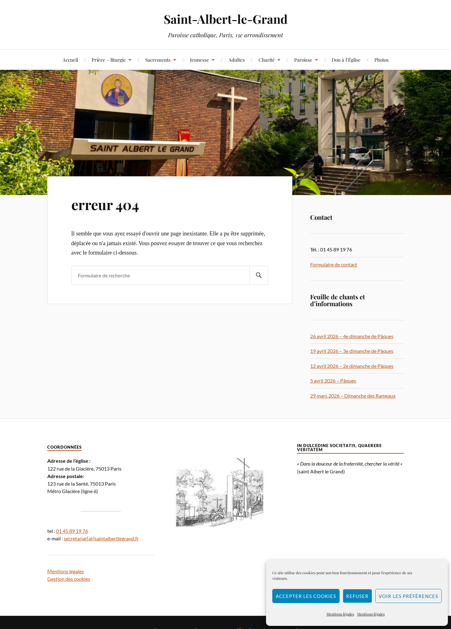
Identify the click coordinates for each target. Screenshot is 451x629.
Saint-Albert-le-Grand (226, 19)
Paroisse (303, 59)
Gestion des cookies (68, 579)
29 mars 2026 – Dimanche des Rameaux (353, 396)
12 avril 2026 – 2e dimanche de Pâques (351, 366)
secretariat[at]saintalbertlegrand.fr (101, 538)
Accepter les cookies (306, 596)
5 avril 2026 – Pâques (333, 381)
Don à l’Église (346, 59)
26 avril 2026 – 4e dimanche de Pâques (351, 336)
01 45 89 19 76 (72, 531)
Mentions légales (340, 613)
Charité (267, 59)
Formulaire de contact (333, 264)
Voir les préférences (408, 596)
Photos (381, 59)
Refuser (357, 596)
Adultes (236, 59)
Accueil (70, 59)
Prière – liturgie (109, 59)
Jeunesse (199, 59)
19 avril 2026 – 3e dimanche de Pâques (351, 351)
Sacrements (158, 59)
